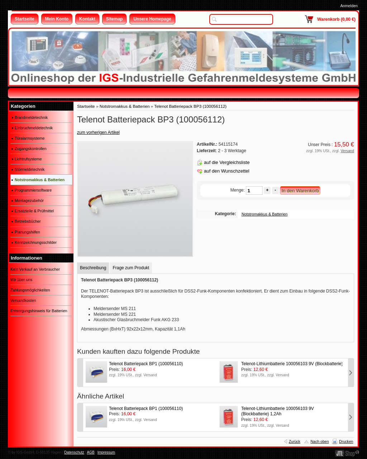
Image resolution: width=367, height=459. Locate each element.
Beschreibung (93, 267)
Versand (347, 151)
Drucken (346, 441)
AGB (90, 452)
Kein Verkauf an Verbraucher (35, 269)
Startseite (86, 106)
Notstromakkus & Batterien (125, 106)
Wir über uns (21, 279)
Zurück (294, 441)
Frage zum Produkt (131, 267)
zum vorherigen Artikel (98, 132)
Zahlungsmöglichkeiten (30, 290)
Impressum (106, 452)
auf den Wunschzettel (226, 171)
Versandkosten (23, 300)
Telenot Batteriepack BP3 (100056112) (190, 106)
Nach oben (319, 441)
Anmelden (349, 6)
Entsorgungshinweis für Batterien (38, 311)
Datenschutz (74, 452)
